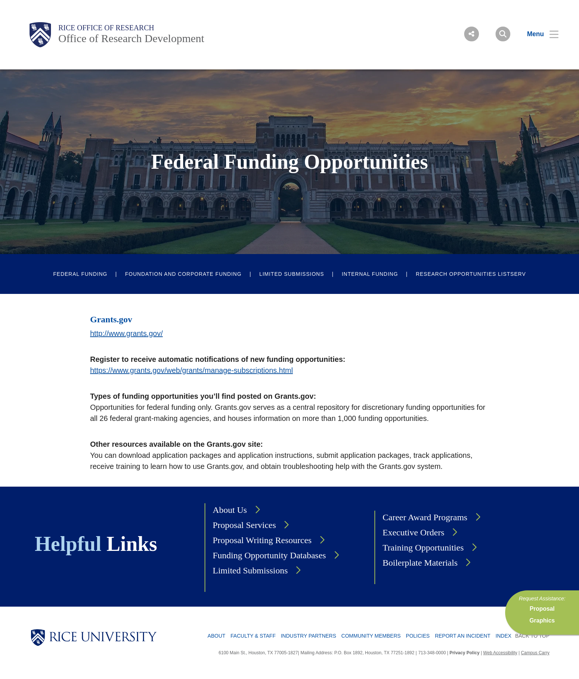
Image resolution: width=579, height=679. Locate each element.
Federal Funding (80, 274)
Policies (418, 636)
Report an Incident (462, 636)
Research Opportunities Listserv (471, 274)
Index (503, 636)
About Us (230, 510)
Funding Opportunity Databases (269, 555)
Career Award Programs (425, 517)
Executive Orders (413, 532)
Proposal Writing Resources (262, 540)
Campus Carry (535, 652)
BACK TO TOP (532, 636)
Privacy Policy (464, 652)
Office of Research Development (131, 38)
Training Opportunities (423, 547)
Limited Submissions (291, 274)
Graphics (542, 620)
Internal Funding (370, 274)
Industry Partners (308, 636)
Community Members (371, 636)
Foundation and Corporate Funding (183, 274)
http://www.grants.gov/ (126, 333)
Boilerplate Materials (420, 562)
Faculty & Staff (252, 636)
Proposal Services (244, 525)
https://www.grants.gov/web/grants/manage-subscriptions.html (191, 370)
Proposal (542, 609)
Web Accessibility (500, 652)
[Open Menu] (538, 34)
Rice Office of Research (106, 27)
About (216, 636)
